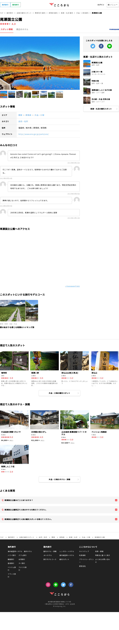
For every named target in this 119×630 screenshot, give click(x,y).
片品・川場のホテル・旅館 (59, 479)
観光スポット (64, 559)
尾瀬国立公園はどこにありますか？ (19, 500)
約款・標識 (99, 551)
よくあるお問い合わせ (102, 560)
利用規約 (82, 555)
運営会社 (82, 566)
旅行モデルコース (49, 559)
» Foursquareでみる (72, 286)
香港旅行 (11, 563)
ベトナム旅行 (12, 568)
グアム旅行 (23, 555)
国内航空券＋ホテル (67, 555)
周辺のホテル (22, 29)
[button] (3, 94)
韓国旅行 (11, 559)
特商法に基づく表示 (102, 555)
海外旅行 (5, 5)
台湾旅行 (22, 559)
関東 (20, 115)
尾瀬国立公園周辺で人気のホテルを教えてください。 (26, 509)
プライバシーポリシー (86, 560)
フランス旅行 (12, 575)
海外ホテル (28, 551)
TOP (2, 537)
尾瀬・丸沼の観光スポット (101, 109)
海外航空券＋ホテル (15, 551)
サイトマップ (84, 551)
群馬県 (29, 115)
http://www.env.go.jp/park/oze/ (33, 134)
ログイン (101, 5)
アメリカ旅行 (23, 568)
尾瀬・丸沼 (73, 537)
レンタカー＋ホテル (67, 551)
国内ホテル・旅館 (50, 551)
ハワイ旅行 (12, 555)
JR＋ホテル (47, 555)
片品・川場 (39, 115)
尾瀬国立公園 (100, 537)
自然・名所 (23, 121)
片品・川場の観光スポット (59, 393)
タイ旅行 (22, 563)
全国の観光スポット (26, 537)
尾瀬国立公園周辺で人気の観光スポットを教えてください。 (29, 519)
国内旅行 (15, 5)
